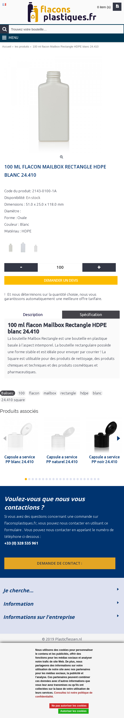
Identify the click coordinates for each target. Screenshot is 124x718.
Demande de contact (60, 563)
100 (21, 393)
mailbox (50, 393)
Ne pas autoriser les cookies (69, 705)
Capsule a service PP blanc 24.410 (19, 459)
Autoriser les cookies (73, 711)
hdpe (84, 393)
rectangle (68, 393)
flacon (34, 393)
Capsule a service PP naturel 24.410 (61, 459)
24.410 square (13, 400)
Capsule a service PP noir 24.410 (104, 459)
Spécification (91, 314)
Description (33, 314)
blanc (97, 393)
